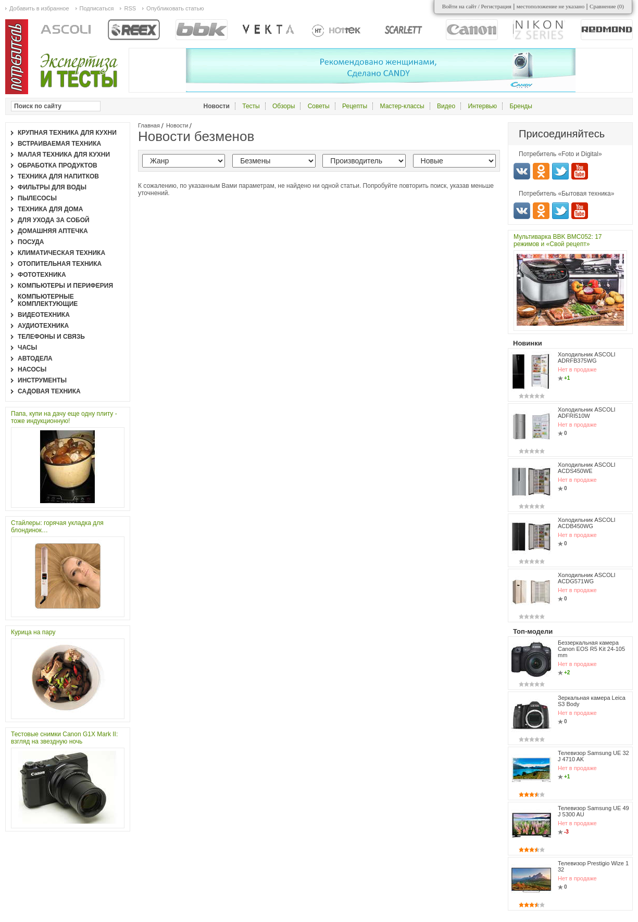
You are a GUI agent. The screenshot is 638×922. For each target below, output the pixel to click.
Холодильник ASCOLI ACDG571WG (587, 578)
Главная (149, 125)
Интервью (482, 106)
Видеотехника (44, 314)
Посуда (31, 242)
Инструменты (42, 380)
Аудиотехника (43, 325)
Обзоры (283, 106)
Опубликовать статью (175, 8)
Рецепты (354, 106)
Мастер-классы (402, 106)
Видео (446, 106)
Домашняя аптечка (53, 231)
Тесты (250, 106)
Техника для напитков (58, 176)
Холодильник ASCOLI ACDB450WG (587, 523)
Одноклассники (541, 171)
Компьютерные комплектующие (48, 300)
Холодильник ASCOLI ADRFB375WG (587, 357)
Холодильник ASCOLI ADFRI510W (587, 412)
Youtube (579, 171)
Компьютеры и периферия (65, 285)
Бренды (520, 106)
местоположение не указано (551, 6)
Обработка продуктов (57, 165)
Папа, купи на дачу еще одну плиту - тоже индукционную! (64, 417)
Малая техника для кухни (64, 154)
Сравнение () (607, 6)
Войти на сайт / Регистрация (476, 6)
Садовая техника (49, 391)
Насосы (32, 369)
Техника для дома (50, 209)
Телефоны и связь (51, 336)
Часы (27, 347)
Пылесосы (37, 198)
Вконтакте (522, 171)
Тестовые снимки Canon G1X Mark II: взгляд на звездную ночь (64, 738)
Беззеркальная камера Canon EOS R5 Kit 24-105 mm (591, 648)
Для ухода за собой (54, 220)
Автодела (35, 358)
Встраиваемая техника (59, 143)
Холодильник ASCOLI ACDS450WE (587, 468)
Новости (177, 125)
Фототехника (42, 274)
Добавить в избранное (39, 8)
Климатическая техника (61, 253)
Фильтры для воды (52, 187)
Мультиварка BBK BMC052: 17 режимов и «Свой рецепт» (558, 240)
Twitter (560, 171)
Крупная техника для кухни (67, 132)
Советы (319, 106)
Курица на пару (33, 632)
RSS (130, 8)
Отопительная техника (60, 263)
